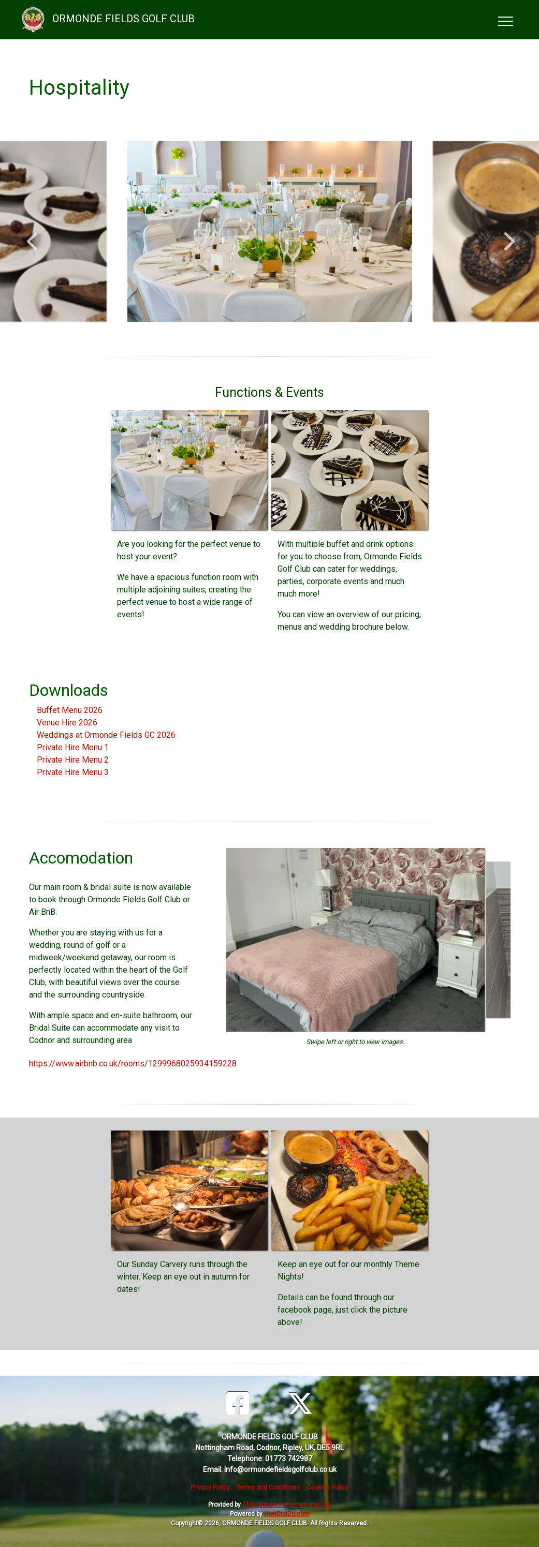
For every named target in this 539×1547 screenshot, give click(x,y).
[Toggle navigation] (505, 19)
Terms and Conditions (268, 1487)
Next (507, 236)
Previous (32, 236)
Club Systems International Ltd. (286, 1504)
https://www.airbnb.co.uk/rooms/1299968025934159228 (133, 1063)
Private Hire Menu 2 (73, 760)
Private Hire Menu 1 (73, 747)
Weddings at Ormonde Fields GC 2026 (106, 735)
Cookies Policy (327, 1487)
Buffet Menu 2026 (70, 710)
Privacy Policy (210, 1487)
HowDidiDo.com (287, 1514)
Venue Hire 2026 (67, 722)
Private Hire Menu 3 (73, 772)
